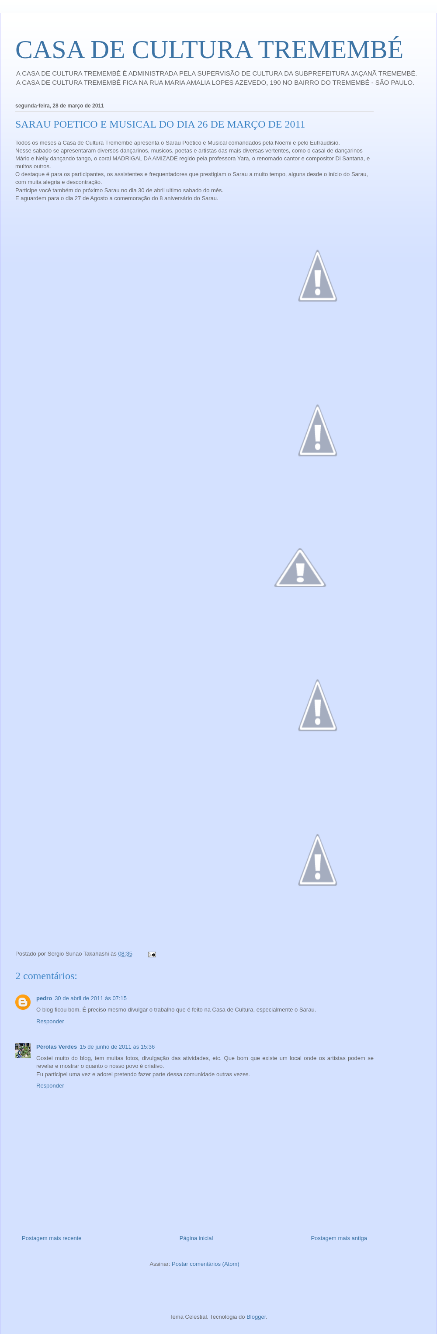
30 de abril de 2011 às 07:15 (91, 998)
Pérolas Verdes (56, 1046)
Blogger (256, 1316)
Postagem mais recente (52, 1238)
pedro (44, 998)
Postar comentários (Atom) (205, 1264)
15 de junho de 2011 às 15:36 (117, 1046)
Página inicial (196, 1238)
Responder (50, 1021)
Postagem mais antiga (339, 1238)
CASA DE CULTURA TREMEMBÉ (209, 49)
